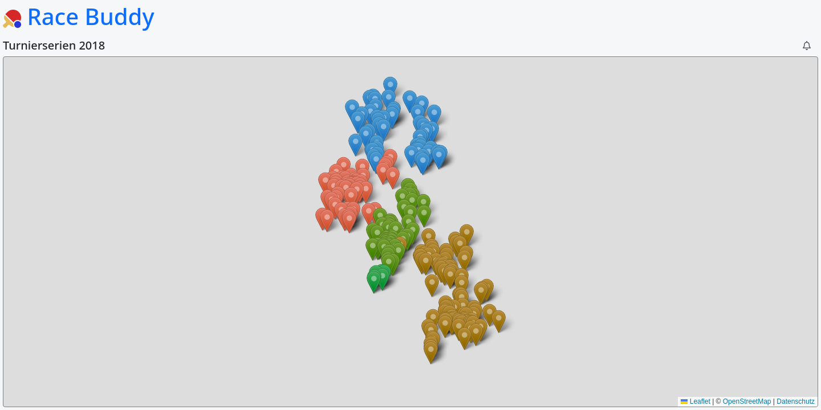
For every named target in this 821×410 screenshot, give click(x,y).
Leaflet (695, 401)
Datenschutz (796, 401)
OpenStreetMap (747, 401)
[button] (806, 45)
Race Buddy (79, 16)
